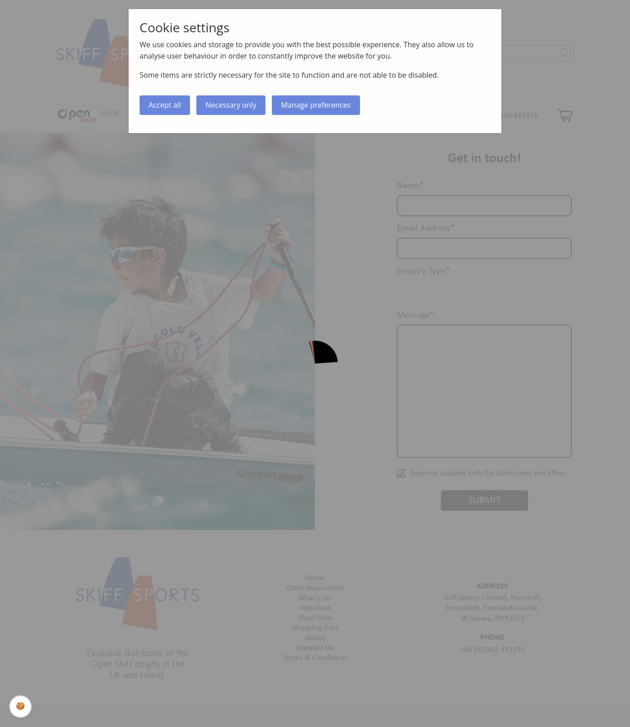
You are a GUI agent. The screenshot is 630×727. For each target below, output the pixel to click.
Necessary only (230, 105)
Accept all (165, 105)
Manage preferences (315, 105)
